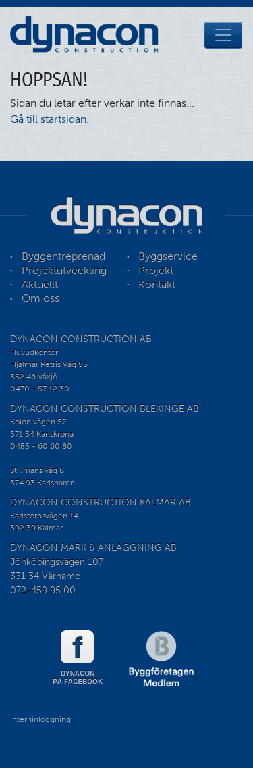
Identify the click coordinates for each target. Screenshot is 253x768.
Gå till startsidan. (49, 119)
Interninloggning (40, 719)
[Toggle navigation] (223, 35)
